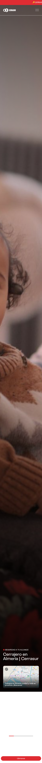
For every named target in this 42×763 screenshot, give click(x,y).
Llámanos (21, 758)
